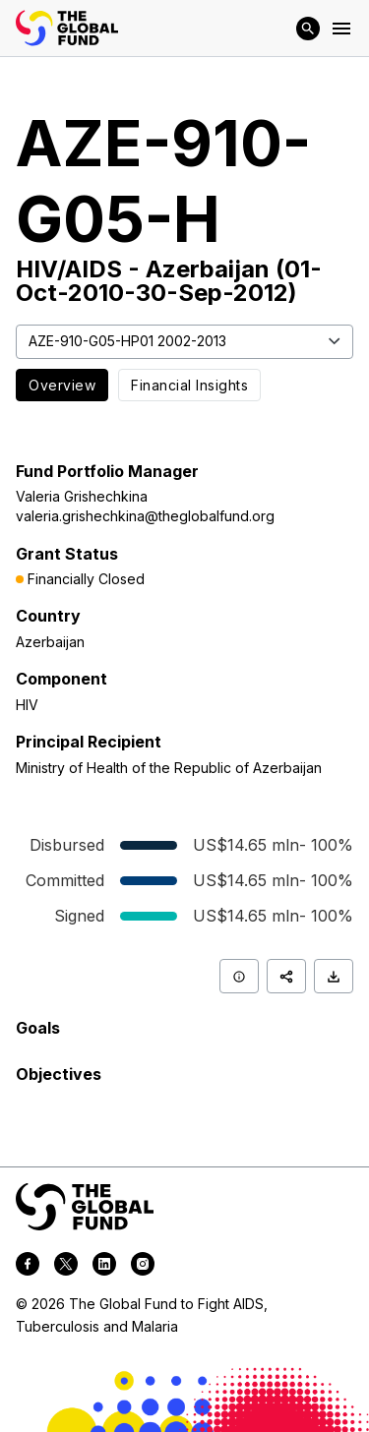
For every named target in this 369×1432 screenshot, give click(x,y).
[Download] (333, 976)
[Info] (239, 976)
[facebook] (27, 1267)
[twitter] (66, 1267)
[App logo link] (67, 28)
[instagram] (142, 1267)
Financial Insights (189, 385)
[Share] (286, 976)
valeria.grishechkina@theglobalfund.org (145, 515)
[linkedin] (104, 1267)
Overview (62, 385)
